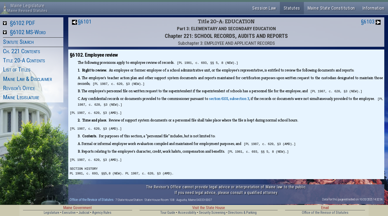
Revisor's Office (19, 88)
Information (374, 8)
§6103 (368, 22)
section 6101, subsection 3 (229, 98)
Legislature (51, 213)
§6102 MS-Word (28, 32)
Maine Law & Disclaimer (27, 78)
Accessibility (187, 213)
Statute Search (18, 41)
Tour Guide (167, 213)
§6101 (85, 22)
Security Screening (212, 213)
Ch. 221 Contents (21, 51)
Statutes (292, 8)
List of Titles (16, 69)
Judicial (83, 213)
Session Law (264, 8)
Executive (69, 213)
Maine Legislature (21, 97)
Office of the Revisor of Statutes (91, 199)
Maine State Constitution (331, 8)
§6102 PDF (22, 23)
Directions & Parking (242, 213)
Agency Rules (101, 213)
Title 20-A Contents (24, 60)
